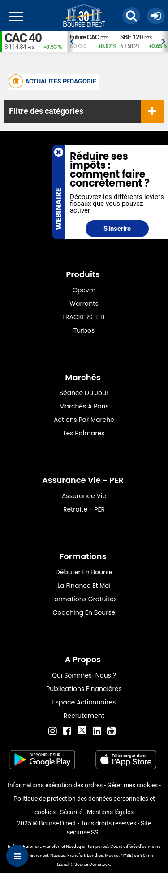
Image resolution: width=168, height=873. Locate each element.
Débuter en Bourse (84, 572)
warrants (83, 303)
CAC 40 (22, 37)
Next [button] (163, 41)
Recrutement (84, 715)
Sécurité (71, 812)
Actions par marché (84, 419)
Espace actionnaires (84, 702)
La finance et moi (84, 585)
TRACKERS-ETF (84, 317)
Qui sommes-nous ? (84, 675)
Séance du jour (84, 392)
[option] (92, 41)
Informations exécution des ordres (55, 785)
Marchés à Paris (84, 406)
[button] (131, 15)
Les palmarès (84, 433)
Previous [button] (71, 41)
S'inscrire (117, 229)
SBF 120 (131, 37)
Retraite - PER (84, 509)
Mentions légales (110, 812)
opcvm (84, 290)
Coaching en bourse (84, 612)
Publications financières (84, 688)
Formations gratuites (84, 599)
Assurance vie (84, 495)
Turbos (84, 330)
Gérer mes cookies (132, 785)
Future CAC (84, 37)
